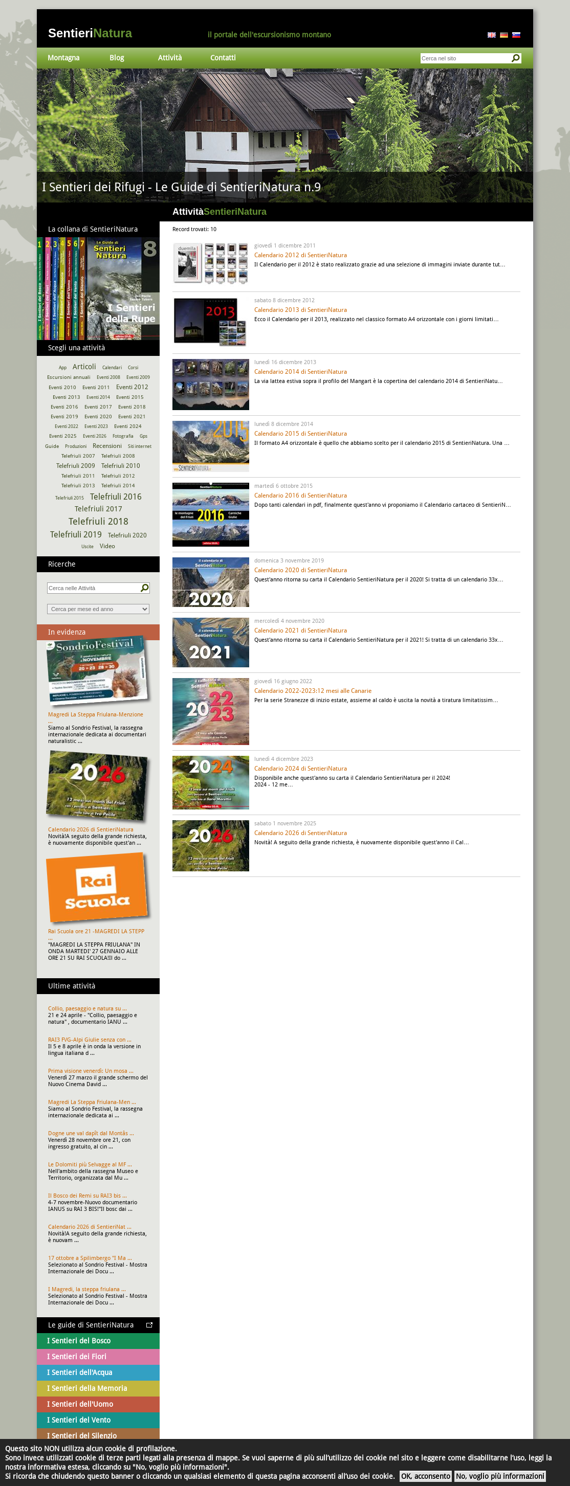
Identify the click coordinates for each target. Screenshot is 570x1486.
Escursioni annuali (69, 377)
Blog (116, 58)
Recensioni (107, 445)
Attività (170, 58)
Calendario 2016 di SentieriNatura (300, 495)
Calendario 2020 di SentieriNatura (300, 570)
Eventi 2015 (130, 397)
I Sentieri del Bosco (79, 1341)
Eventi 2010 (62, 387)
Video (107, 546)
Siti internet (139, 446)
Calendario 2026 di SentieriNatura (300, 833)
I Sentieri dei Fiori (76, 1357)
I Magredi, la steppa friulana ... (87, 1289)
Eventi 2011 (96, 387)
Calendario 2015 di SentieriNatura (300, 433)
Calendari (112, 367)
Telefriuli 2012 (118, 476)
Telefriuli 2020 (127, 535)
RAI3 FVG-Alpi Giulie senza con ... (89, 1040)
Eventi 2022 (66, 426)
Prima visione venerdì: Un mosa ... (91, 1071)
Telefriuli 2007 (78, 456)
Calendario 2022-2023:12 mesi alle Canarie (312, 690)
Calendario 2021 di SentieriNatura (300, 630)
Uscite (87, 546)
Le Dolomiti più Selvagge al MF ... (90, 1164)
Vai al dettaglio (285, 135)
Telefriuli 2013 (78, 485)
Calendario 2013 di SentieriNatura (300, 309)
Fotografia (123, 436)
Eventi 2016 (64, 407)
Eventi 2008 (108, 377)
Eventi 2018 (132, 407)
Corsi (133, 367)
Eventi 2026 (94, 436)
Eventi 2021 (132, 416)
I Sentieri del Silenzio (82, 1436)
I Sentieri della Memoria (87, 1388)
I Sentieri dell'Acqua (79, 1372)
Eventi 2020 (98, 416)
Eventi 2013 (66, 397)
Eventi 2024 (128, 426)
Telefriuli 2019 (76, 534)
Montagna (63, 58)
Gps (143, 436)
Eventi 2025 (63, 436)
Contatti (223, 58)
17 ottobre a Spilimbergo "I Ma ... (90, 1258)
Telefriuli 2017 (98, 509)
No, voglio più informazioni (500, 1476)
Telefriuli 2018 (98, 521)
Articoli (84, 367)
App (63, 367)
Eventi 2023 (96, 426)
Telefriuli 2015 (69, 498)
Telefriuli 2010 (120, 465)
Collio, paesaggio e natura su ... (87, 1008)
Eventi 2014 (98, 397)
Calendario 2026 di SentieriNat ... (89, 1227)
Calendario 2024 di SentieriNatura (300, 768)
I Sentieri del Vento (79, 1420)
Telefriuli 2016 (116, 497)
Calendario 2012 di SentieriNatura (300, 255)
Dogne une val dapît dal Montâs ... (91, 1133)
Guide (52, 446)
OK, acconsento (425, 1476)
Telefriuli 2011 (78, 476)
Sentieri (90, 33)
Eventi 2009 (138, 377)
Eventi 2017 (98, 407)
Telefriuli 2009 (75, 465)
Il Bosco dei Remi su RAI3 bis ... (87, 1195)
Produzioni (75, 446)
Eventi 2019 (64, 416)
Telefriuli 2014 (118, 485)
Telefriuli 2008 (118, 456)
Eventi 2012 (132, 387)
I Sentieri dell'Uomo (80, 1404)
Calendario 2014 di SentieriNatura (300, 371)
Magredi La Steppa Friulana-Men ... (92, 1102)
